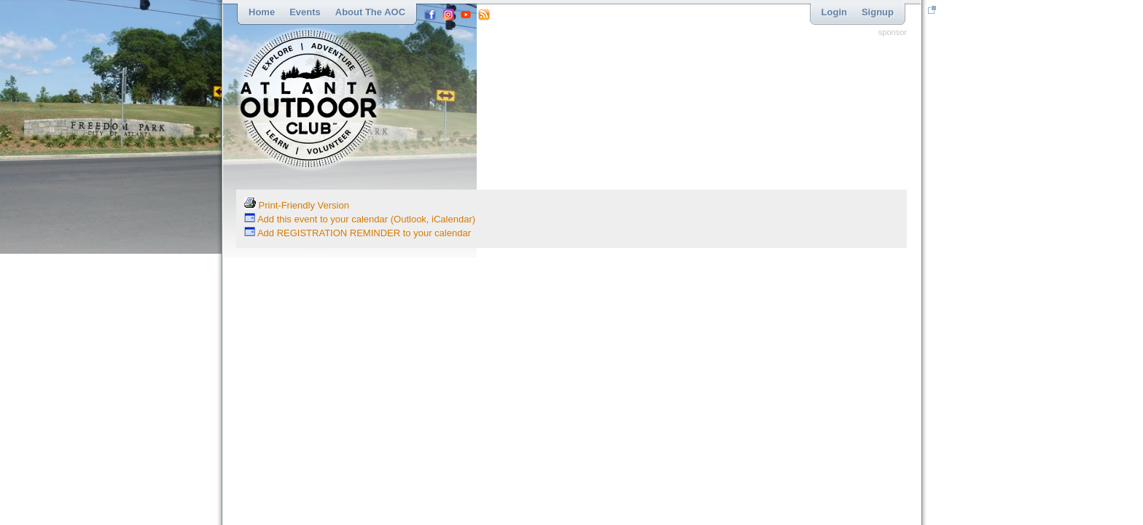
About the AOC (370, 12)
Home (262, 12)
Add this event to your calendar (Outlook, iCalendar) (359, 219)
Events (305, 12)
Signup (878, 12)
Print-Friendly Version (296, 205)
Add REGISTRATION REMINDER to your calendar (357, 233)
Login (834, 12)
